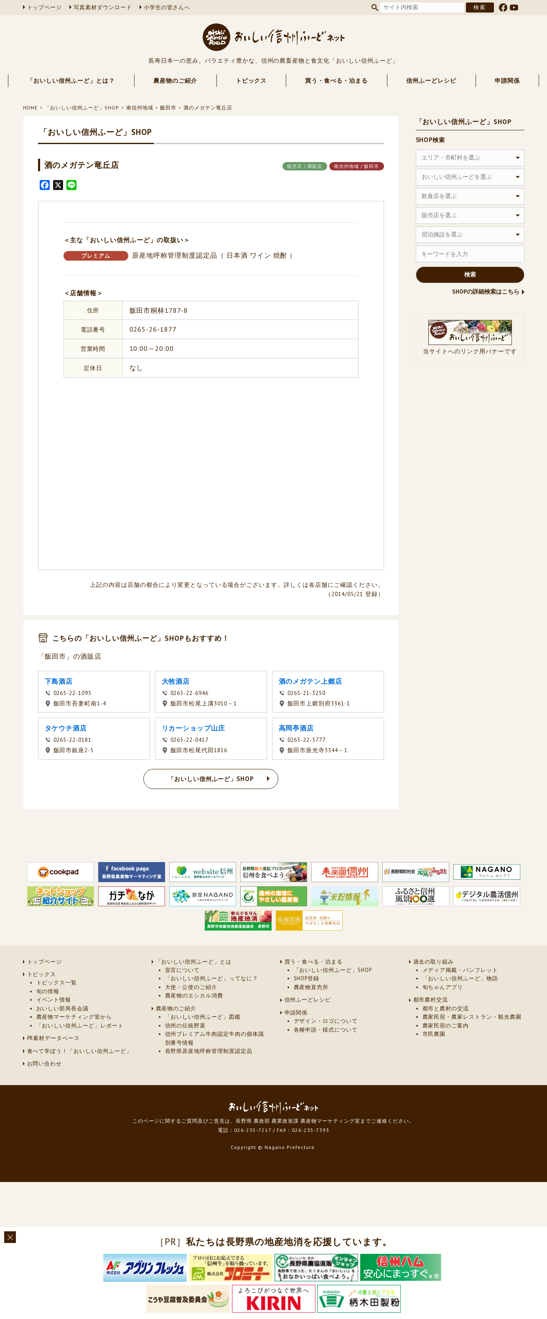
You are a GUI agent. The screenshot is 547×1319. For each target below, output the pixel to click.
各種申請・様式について (326, 1029)
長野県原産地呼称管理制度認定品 (208, 1051)
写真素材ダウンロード (103, 7)
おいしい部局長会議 (62, 1008)
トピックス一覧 (56, 982)
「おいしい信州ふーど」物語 (460, 978)
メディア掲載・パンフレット (460, 970)
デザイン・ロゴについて (326, 1021)
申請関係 (507, 80)
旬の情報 (48, 991)
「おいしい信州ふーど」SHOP (82, 107)
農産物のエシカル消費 (194, 995)
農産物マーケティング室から (74, 1016)
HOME (30, 107)
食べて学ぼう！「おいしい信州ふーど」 (79, 1051)
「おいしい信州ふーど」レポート (80, 1025)
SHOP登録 (307, 978)
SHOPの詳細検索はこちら (485, 291)
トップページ (44, 7)
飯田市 (168, 107)
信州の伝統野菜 (185, 1025)
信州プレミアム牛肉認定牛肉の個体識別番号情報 (214, 1038)
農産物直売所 (311, 987)
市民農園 (434, 1033)
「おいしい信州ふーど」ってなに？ (211, 978)
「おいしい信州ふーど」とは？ (70, 80)
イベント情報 (53, 999)
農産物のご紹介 (175, 80)
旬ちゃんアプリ (442, 987)
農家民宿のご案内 (445, 1025)
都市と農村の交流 (445, 1008)
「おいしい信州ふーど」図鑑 (203, 1016)
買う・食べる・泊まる (336, 80)
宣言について (182, 970)
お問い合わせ (44, 1063)
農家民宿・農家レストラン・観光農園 (472, 1016)
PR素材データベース (53, 1038)
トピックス (251, 80)
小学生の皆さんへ (167, 7)
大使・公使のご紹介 (191, 987)
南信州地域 (139, 107)
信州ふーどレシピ (431, 80)
